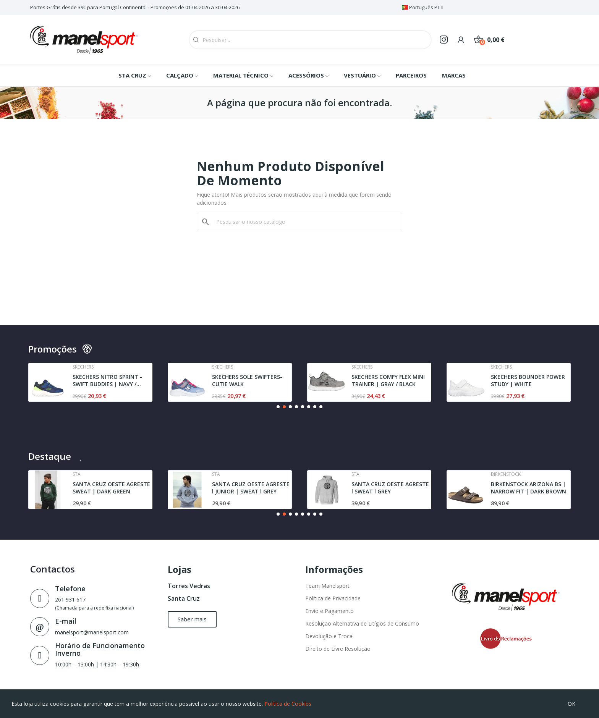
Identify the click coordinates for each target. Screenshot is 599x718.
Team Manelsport (327, 585)
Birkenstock (506, 474)
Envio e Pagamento (329, 611)
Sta (77, 474)
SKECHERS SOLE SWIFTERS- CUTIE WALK (247, 380)
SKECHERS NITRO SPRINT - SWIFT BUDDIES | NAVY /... (107, 380)
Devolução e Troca (329, 636)
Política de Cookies (287, 703)
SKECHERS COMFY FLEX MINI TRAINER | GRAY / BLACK (388, 380)
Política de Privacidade (333, 598)
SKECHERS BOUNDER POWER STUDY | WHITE (528, 380)
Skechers (83, 367)
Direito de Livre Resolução (338, 648)
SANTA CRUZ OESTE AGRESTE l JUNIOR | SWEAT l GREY (251, 487)
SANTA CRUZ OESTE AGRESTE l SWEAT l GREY (390, 487)
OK (571, 703)
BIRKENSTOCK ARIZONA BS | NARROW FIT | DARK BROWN (528, 487)
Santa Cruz (184, 598)
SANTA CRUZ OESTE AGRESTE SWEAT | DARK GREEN (111, 487)
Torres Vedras (189, 586)
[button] (278, 406)
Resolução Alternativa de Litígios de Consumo (362, 623)
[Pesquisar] (304, 222)
